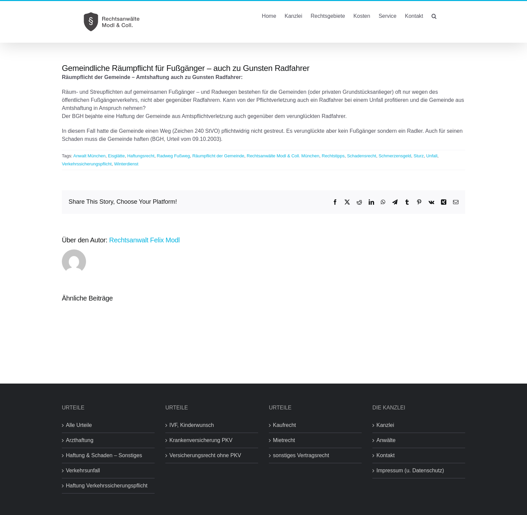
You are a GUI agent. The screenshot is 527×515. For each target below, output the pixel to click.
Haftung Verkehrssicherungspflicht (107, 485)
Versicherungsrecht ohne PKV (205, 455)
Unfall (431, 155)
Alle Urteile (79, 425)
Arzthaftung (79, 440)
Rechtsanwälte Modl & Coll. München (283, 155)
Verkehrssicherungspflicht (87, 163)
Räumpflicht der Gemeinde (218, 155)
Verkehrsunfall (83, 470)
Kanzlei (385, 425)
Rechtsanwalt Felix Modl (144, 240)
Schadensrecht (361, 155)
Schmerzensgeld (394, 155)
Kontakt (385, 455)
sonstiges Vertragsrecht (301, 455)
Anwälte (386, 440)
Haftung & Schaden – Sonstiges (104, 455)
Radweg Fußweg (173, 155)
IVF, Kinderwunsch (191, 425)
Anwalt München (89, 155)
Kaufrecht (284, 425)
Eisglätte (116, 155)
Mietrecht (284, 440)
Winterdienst (126, 163)
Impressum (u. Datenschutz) (410, 470)
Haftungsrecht (140, 155)
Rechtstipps (333, 155)
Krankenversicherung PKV (201, 440)
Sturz (418, 155)
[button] (434, 15)
